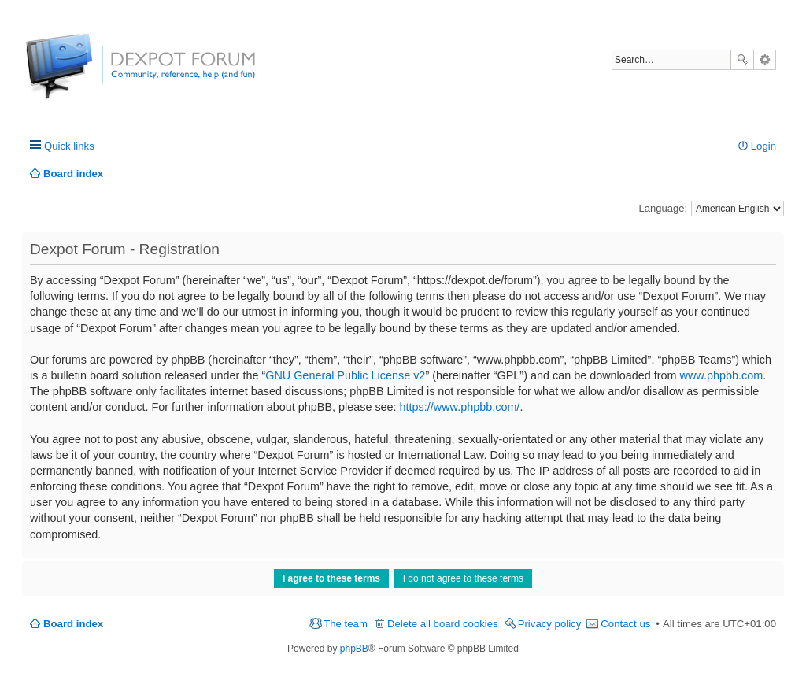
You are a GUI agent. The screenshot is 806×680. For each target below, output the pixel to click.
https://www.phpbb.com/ (460, 407)
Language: (663, 208)
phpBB (354, 648)
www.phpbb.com (721, 375)
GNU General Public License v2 (345, 375)
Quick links (69, 146)
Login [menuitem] (763, 146)
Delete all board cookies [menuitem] (442, 624)
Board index (73, 624)
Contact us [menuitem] (625, 624)
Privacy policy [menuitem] (550, 624)
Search (742, 59)
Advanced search (764, 59)
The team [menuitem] (346, 624)
